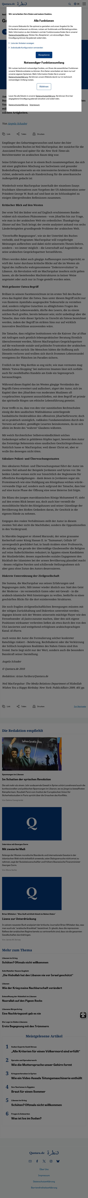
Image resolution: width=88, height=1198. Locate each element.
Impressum (35, 104)
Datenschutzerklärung (18, 77)
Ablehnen (44, 86)
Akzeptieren (44, 54)
